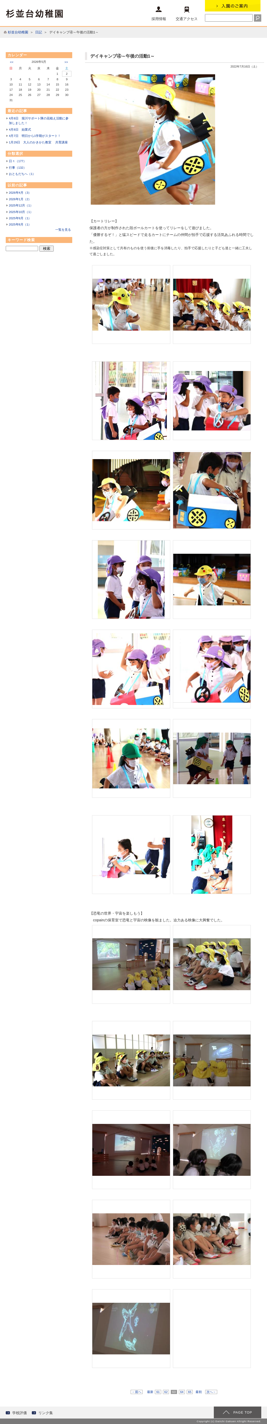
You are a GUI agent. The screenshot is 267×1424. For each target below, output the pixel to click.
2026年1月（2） (20, 199)
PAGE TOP (242, 1412)
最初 (199, 1391)
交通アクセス (187, 14)
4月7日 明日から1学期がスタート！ (35, 135)
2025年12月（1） (21, 205)
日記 (38, 32)
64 (181, 1391)
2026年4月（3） (20, 192)
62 (165, 1391)
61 (157, 1391)
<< (11, 62)
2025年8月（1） (20, 224)
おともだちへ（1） (22, 173)
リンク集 (45, 1413)
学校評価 (19, 1413)
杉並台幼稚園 (18, 32)
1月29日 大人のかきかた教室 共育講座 (38, 142)
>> (66, 62)
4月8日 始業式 (20, 129)
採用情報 (158, 14)
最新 (150, 1391)
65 (189, 1391)
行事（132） (17, 167)
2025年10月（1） (21, 212)
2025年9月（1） (20, 218)
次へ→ (211, 1391)
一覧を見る (63, 229)
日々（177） (17, 161)
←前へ (136, 1391)
